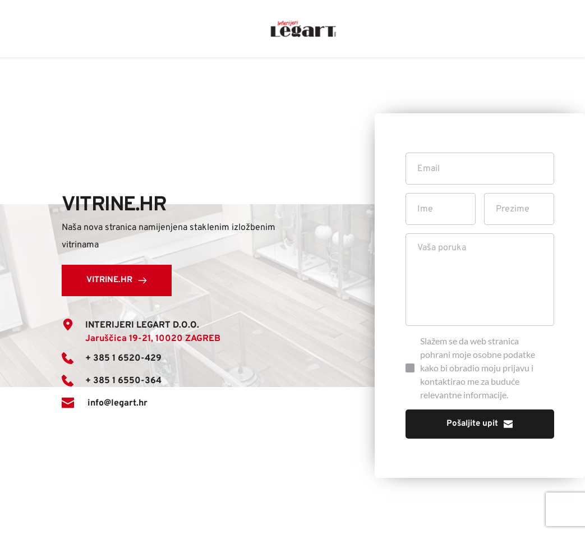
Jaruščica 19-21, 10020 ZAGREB (152, 338)
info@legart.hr (116, 403)
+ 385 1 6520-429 (123, 358)
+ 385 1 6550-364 (123, 380)
